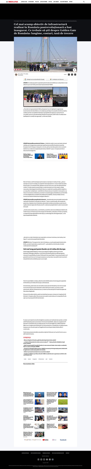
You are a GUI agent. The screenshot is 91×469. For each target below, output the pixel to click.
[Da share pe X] (72, 74)
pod (46, 359)
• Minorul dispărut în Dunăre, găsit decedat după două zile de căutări (39, 340)
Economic (31, 1)
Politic (37, 1)
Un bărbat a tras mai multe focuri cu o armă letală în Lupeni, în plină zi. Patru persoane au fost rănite (28, 409)
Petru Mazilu (20, 74)
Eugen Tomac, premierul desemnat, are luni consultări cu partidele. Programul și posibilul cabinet (52, 156)
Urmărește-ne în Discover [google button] (57, 79)
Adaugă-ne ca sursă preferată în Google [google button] (34, 79)
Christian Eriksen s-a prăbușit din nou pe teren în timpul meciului (52, 401)
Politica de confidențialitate (58, 453)
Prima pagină (16, 21)
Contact (67, 453)
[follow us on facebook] (63, 440)
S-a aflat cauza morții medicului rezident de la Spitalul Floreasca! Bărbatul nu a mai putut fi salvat (52, 409)
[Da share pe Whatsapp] (75, 74)
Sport (70, 1)
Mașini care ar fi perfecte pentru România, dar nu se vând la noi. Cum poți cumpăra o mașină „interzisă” (52, 426)
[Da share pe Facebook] (69, 74)
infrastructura (41, 359)
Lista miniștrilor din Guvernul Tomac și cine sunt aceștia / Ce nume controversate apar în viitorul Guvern (28, 401)
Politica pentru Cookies (36, 453)
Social (50, 1)
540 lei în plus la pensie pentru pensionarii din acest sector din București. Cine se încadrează (28, 426)
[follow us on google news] (27, 440)
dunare (29, 359)
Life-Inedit (56, 1)
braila (25, 359)
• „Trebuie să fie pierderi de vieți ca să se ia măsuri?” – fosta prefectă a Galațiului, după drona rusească (44, 342)
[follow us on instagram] (54, 440)
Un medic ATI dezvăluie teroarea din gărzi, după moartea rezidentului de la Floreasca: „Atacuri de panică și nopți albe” (52, 417)
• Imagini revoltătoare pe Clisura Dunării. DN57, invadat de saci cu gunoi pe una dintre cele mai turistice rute (44, 354)
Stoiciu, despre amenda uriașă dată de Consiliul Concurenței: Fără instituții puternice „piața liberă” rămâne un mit (28, 156)
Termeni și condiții (46, 453)
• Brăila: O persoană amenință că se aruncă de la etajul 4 (36, 351)
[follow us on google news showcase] (36, 440)
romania (50, 359)
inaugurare (35, 359)
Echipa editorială (25, 453)
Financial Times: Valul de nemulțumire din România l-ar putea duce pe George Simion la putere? (52, 394)
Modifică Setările (45, 456)
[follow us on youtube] (45, 440)
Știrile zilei (24, 1)
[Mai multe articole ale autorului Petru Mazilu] (16, 74)
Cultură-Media (64, 1)
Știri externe (43, 1)
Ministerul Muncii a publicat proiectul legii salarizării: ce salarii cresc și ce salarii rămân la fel (28, 434)
